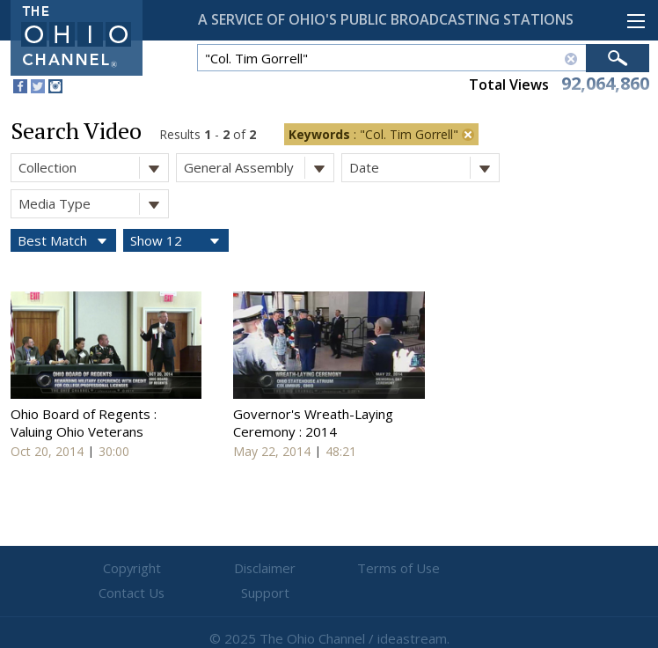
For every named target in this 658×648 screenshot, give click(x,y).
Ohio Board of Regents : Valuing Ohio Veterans (84, 422)
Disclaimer (224, 569)
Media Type (93, 204)
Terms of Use (329, 569)
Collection (93, 168)
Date (424, 168)
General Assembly (258, 168)
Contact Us (434, 569)
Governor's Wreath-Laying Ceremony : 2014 (313, 422)
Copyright (118, 569)
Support (540, 569)
